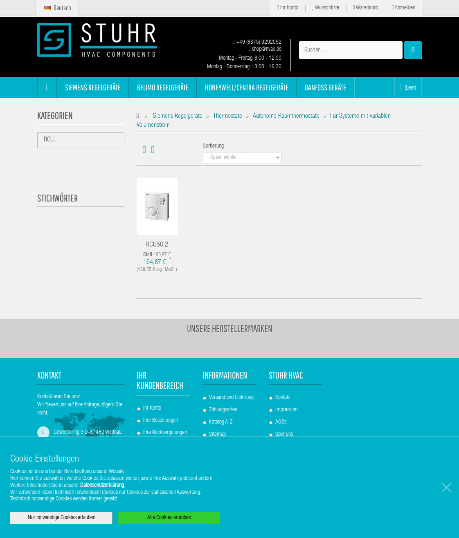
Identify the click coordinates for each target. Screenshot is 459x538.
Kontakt (282, 398)
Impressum (286, 410)
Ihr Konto (287, 8)
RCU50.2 (157, 245)
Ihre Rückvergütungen (165, 433)
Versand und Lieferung (231, 398)
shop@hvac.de (265, 49)
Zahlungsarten (223, 410)
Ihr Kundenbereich (160, 380)
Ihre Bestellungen (160, 421)
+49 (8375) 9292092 (257, 42)
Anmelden (403, 8)
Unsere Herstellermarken (229, 328)
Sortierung (213, 146)
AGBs (280, 422)
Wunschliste (325, 8)
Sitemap (217, 434)
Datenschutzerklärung (102, 486)
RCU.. (50, 140)
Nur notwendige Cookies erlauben (61, 518)
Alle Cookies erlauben (169, 518)
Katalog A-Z (220, 422)
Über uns (284, 434)
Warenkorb (365, 8)
